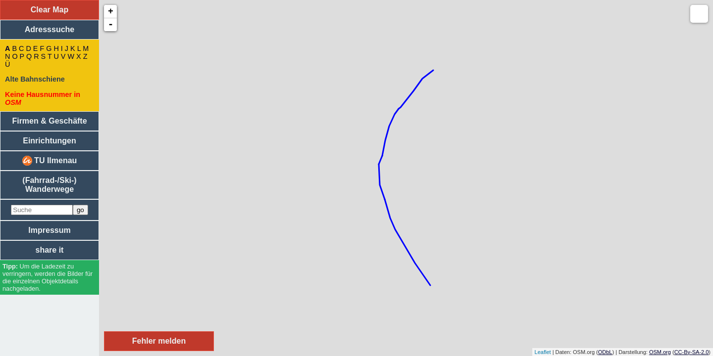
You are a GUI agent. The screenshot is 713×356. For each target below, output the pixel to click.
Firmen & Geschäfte (49, 121)
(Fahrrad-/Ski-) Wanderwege (49, 184)
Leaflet (543, 352)
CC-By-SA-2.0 (691, 352)
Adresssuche (50, 29)
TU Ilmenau (49, 161)
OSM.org (660, 352)
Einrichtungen (49, 140)
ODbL (605, 352)
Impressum (49, 230)
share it (50, 250)
